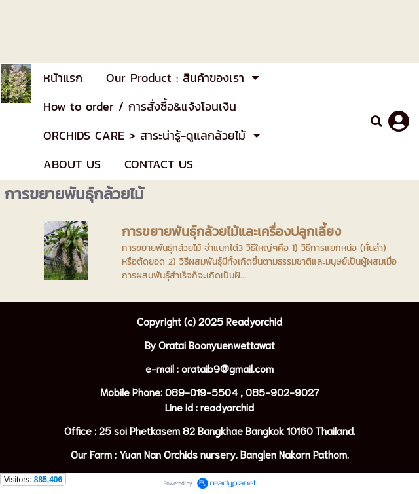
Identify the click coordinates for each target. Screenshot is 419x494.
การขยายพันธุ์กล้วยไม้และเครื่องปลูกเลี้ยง (231, 231)
